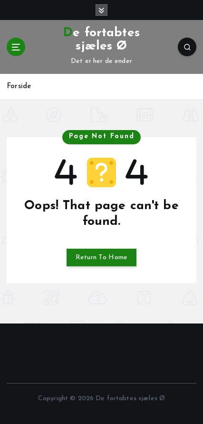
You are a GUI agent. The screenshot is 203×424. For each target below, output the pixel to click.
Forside (19, 86)
